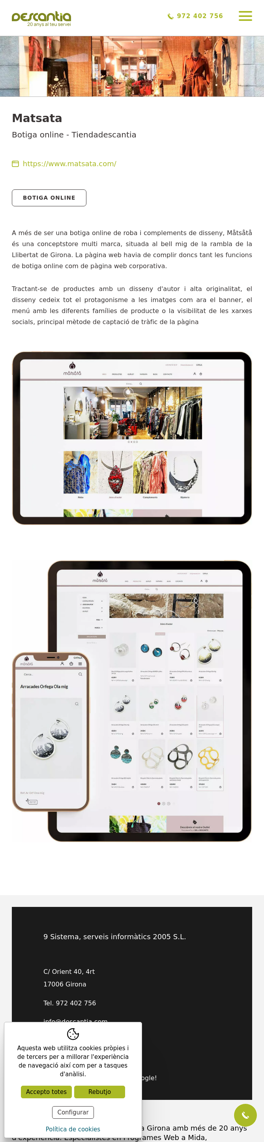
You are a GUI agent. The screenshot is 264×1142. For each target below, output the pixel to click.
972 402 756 (195, 16)
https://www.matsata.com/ (64, 163)
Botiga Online (49, 198)
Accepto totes (46, 1092)
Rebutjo (99, 1092)
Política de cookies (73, 1129)
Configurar (72, 1112)
